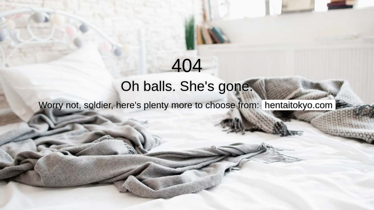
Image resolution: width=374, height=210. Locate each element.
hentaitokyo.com (299, 105)
